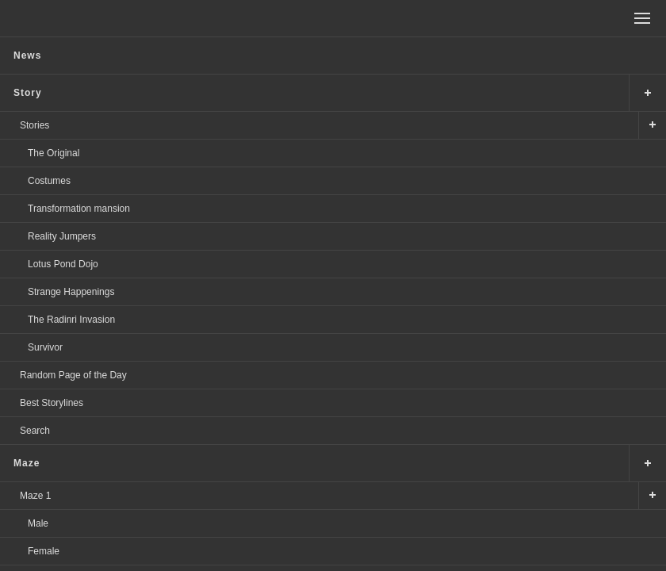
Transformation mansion (79, 208)
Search (35, 430)
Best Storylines (51, 402)
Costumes (49, 180)
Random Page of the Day (73, 375)
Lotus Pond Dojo (63, 264)
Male (38, 523)
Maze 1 (35, 495)
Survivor (45, 347)
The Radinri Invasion (71, 319)
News (27, 55)
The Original (53, 153)
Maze (26, 463)
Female (43, 551)
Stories (34, 125)
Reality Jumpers (62, 236)
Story (27, 92)
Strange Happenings (71, 291)
